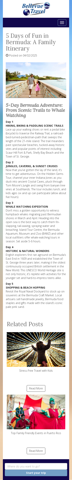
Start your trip (36, 473)
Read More (36, 388)
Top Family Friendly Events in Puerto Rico (36, 415)
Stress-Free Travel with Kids (36, 352)
